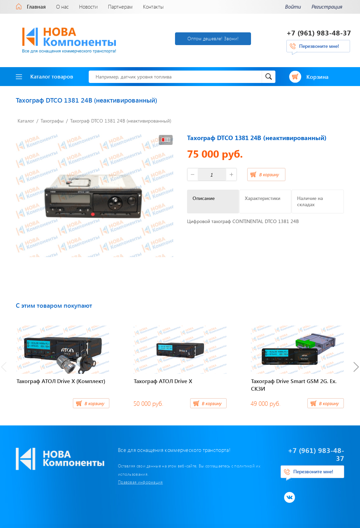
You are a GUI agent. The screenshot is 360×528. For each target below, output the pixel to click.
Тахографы (52, 120)
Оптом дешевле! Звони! (213, 38)
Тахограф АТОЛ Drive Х (163, 380)
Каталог (26, 120)
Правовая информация (140, 482)
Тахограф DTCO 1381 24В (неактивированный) (120, 120)
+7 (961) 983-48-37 (318, 32)
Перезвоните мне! (319, 46)
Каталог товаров (44, 76)
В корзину (269, 174)
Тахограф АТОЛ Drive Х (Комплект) (61, 380)
